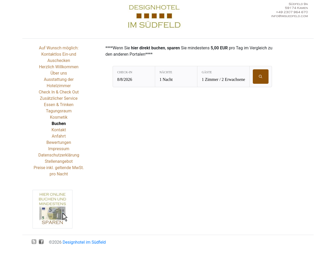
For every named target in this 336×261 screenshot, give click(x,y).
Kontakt (58, 129)
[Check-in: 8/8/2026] (134, 76)
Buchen (59, 123)
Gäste (207, 72)
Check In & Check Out (59, 92)
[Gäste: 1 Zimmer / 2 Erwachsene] (223, 76)
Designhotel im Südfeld (84, 242)
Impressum (59, 148)
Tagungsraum (59, 110)
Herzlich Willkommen (58, 66)
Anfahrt (59, 136)
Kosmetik (58, 117)
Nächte (165, 72)
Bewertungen (58, 142)
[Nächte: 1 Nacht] (176, 76)
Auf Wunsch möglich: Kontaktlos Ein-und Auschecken (58, 54)
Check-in (124, 72)
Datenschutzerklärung (58, 155)
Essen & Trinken (59, 104)
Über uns (58, 73)
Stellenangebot (59, 161)
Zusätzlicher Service (58, 98)
